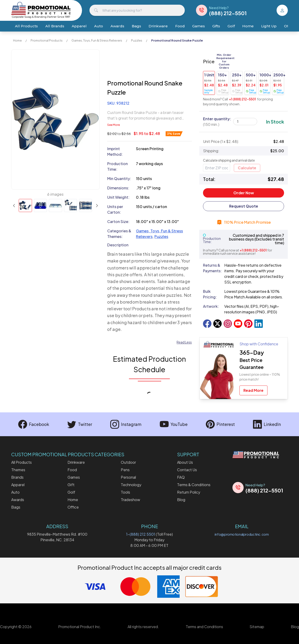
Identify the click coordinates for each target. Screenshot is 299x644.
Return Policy (188, 492)
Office (73, 507)
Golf (231, 26)
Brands (17, 477)
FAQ (181, 477)
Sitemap (256, 626)
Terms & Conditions (193, 484)
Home (248, 26)
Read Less (184, 342)
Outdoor (128, 462)
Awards (117, 26)
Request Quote (243, 206)
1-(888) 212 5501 (140, 534)
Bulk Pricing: (210, 294)
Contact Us (187, 469)
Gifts (216, 26)
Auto (98, 26)
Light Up (269, 26)
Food (180, 26)
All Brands (54, 26)
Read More (253, 390)
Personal (128, 477)
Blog (181, 499)
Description (117, 244)
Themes (18, 469)
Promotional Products (47, 40)
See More (113, 125)
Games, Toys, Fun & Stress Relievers (96, 40)
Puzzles (136, 40)
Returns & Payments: (212, 268)
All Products (26, 26)
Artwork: (211, 306)
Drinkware (158, 26)
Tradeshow (130, 499)
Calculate (247, 167)
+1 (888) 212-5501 (242, 99)
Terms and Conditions (204, 626)
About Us (185, 462)
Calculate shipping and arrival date (229, 160)
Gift (71, 484)
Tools (125, 492)
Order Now (243, 192)
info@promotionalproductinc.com (242, 534)
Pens (125, 469)
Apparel (79, 26)
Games (198, 26)
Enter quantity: (217, 121)
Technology (131, 484)
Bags (136, 26)
